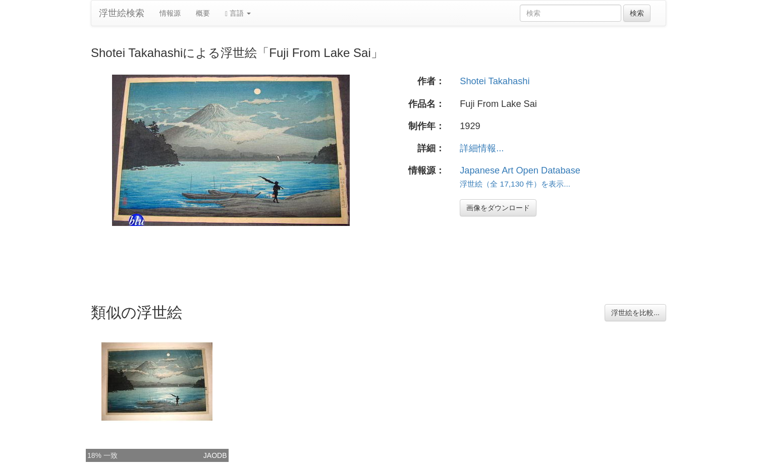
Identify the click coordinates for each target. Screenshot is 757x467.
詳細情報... (482, 148)
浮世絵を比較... (635, 313)
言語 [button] (238, 13)
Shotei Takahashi (494, 81)
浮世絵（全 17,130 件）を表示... (515, 184)
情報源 (170, 13)
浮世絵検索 (121, 13)
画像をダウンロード (498, 208)
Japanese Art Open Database (520, 170)
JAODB (215, 455)
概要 (203, 13)
